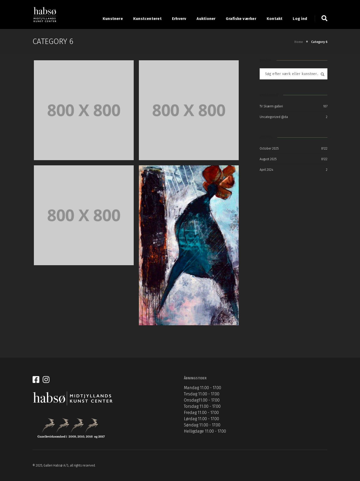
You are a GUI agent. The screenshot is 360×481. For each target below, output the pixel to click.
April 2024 (266, 170)
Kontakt (275, 18)
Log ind (300, 18)
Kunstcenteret (147, 18)
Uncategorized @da (274, 117)
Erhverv (179, 18)
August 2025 (268, 159)
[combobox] (294, 73)
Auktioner (206, 18)
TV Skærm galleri (271, 106)
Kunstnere (113, 18)
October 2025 (269, 148)
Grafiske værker (241, 18)
